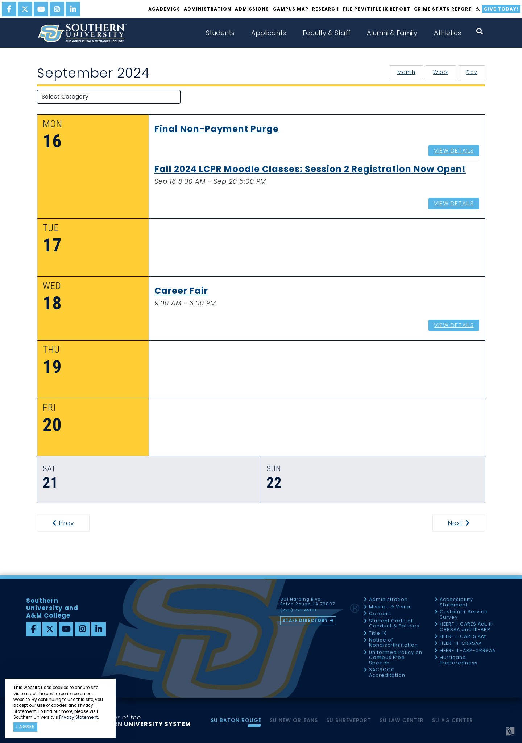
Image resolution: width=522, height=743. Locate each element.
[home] (82, 33)
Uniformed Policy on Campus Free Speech (395, 658)
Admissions (252, 9)
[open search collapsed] (479, 31)
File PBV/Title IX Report (376, 9)
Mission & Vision (390, 607)
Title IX (377, 633)
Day (471, 72)
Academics (164, 9)
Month (406, 72)
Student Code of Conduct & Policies (394, 623)
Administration (207, 9)
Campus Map (290, 9)
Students (220, 32)
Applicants (268, 32)
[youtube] (41, 9)
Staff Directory (305, 620)
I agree (25, 727)
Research (325, 9)
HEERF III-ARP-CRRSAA (468, 651)
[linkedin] (73, 9)
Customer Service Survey (464, 614)
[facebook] (9, 9)
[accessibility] (478, 9)
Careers (380, 614)
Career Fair (181, 291)
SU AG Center (452, 720)
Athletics (447, 32)
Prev (67, 522)
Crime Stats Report (443, 9)
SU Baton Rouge (236, 720)
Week (440, 72)
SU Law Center (402, 720)
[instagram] (57, 9)
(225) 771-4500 (298, 610)
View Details (453, 150)
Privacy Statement (78, 717)
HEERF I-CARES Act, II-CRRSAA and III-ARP (467, 627)
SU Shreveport (348, 720)
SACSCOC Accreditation (387, 672)
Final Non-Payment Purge (216, 129)
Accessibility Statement (456, 602)
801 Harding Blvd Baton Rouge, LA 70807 (307, 601)
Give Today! (501, 9)
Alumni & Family (392, 32)
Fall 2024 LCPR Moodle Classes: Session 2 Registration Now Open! (310, 169)
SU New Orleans (294, 720)
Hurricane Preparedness (459, 660)
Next (466, 522)
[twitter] (25, 9)
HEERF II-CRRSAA (461, 643)
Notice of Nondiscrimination (393, 643)
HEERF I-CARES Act (463, 636)
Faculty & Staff (327, 32)
